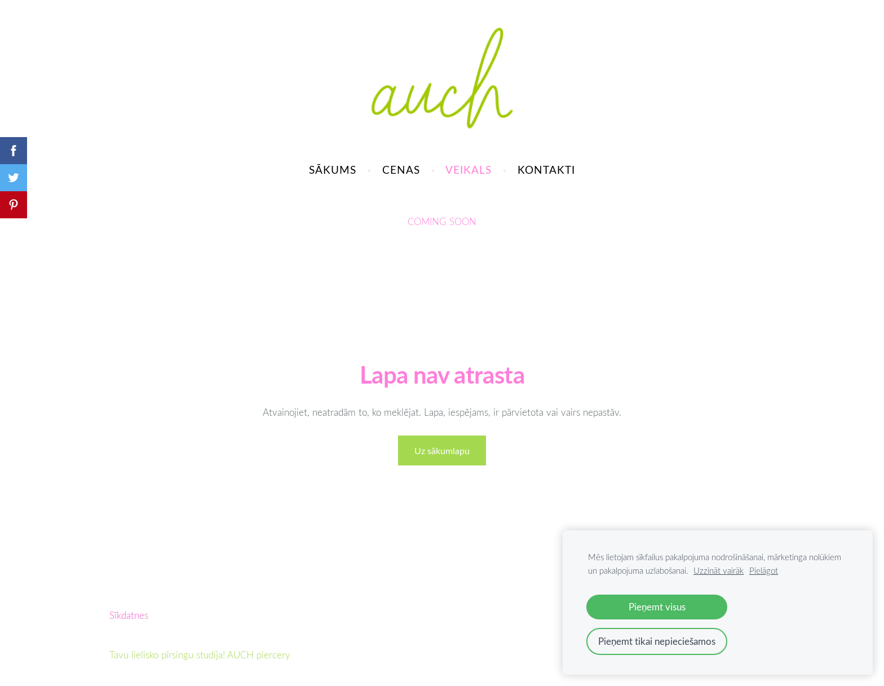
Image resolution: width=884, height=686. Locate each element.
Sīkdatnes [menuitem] (128, 615)
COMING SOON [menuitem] (442, 221)
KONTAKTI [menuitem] (546, 169)
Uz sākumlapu (442, 451)
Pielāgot (763, 570)
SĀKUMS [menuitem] (332, 169)
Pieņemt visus (657, 606)
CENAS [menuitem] (401, 169)
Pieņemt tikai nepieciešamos (656, 641)
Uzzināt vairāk (718, 570)
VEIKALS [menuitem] (468, 169)
